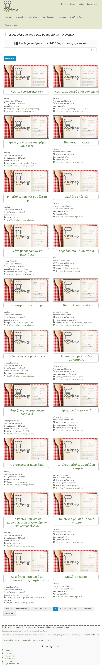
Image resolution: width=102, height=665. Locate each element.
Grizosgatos (9, 653)
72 (41, 609)
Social (73, 4)
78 (70, 609)
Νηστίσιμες (63, 17)
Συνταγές (9, 17)
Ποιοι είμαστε (32, 631)
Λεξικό (81, 4)
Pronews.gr (9, 661)
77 (65, 609)
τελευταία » (9, 613)
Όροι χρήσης (7, 631)
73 (45, 609)
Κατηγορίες (20, 17)
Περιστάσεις (34, 17)
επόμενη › (88, 609)
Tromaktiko (9, 650)
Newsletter (43, 631)
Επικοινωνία (18, 631)
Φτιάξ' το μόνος (77, 17)
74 (50, 609)
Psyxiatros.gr (10, 658)
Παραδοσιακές (49, 17)
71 (36, 609)
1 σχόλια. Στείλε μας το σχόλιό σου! (19, 166)
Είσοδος (64, 4)
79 (75, 609)
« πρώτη (8, 609)
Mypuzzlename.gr (12, 664)
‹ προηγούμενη (21, 609)
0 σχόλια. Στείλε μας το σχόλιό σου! (19, 111)
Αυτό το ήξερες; (12, 25)
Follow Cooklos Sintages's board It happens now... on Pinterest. (26, 640)
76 (60, 609)
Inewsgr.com (10, 656)
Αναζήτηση (93, 4)
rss (25, 631)
